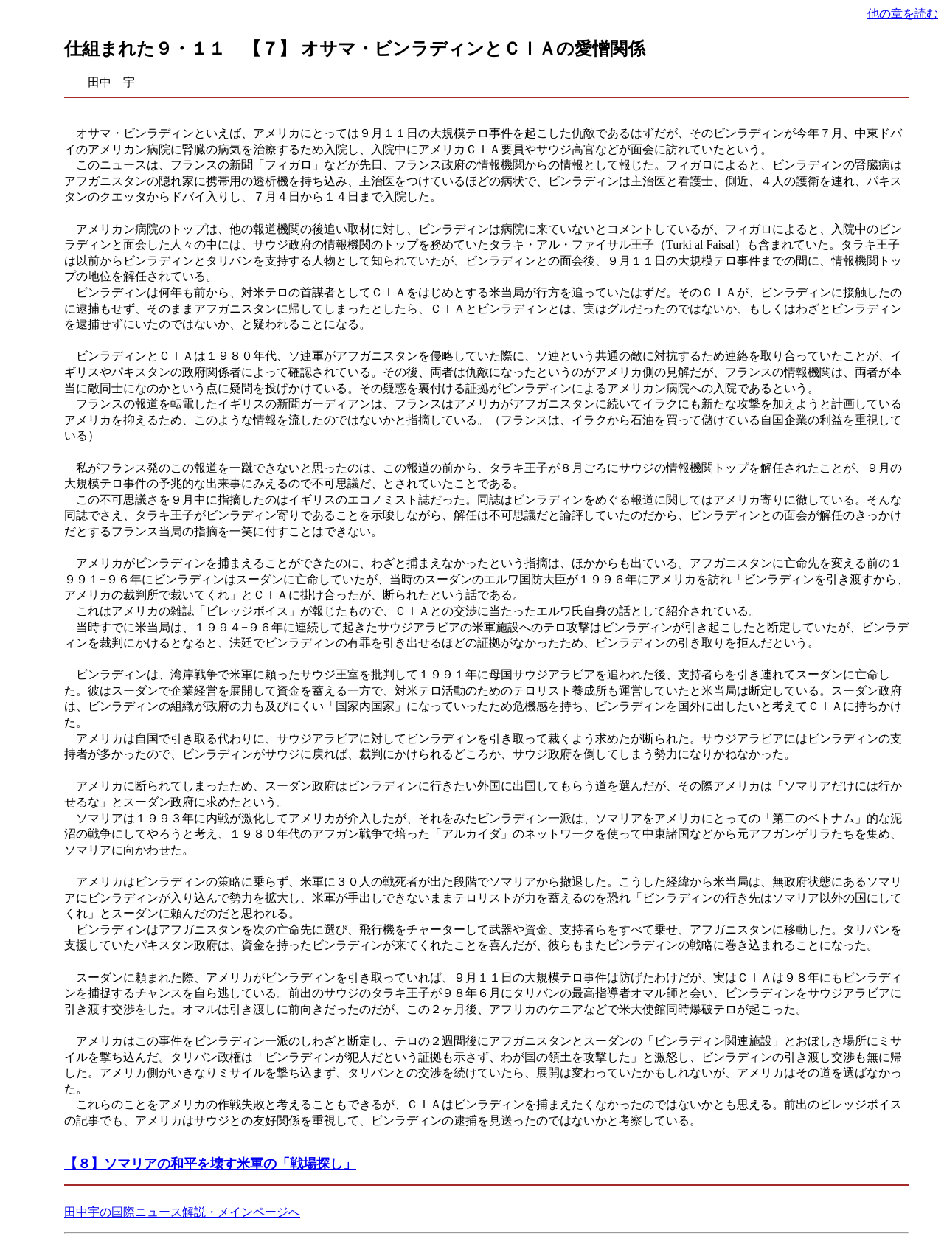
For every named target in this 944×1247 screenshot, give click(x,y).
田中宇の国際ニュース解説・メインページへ (182, 1212)
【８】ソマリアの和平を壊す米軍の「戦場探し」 (210, 1163)
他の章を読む (902, 13)
